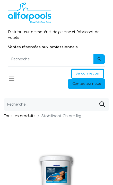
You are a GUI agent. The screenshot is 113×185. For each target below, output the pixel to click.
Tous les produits (20, 116)
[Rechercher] (99, 59)
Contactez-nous (86, 84)
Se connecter (87, 73)
